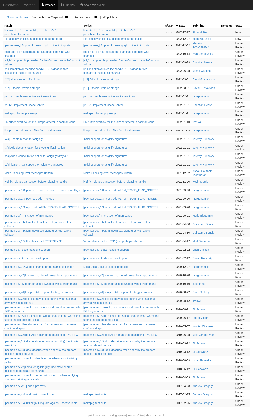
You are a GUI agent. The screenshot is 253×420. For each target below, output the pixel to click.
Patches (48, 5)
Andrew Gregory (203, 386)
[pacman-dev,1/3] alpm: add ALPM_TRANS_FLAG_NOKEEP (120, 190)
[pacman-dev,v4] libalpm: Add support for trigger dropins (38, 292)
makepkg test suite (95, 394)
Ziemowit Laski (202, 38)
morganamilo (201, 96)
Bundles (68, 5)
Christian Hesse (202, 62)
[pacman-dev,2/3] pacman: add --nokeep (29, 198)
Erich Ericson (201, 249)
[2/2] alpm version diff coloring (22, 79)
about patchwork (155, 415)
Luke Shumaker (202, 360)
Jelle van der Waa (204, 334)
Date (182, 25)
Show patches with (18, 17)
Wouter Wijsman (203, 326)
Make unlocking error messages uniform (29, 173)
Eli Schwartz (200, 309)
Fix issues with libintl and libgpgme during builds (33, 38)
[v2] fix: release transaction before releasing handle (35, 181)
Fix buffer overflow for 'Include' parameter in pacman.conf (39, 122)
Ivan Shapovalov (203, 53)
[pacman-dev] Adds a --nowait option (26, 258)
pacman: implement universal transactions (30, 96)
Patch (8, 25)
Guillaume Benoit (203, 224)
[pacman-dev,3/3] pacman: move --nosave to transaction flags (42, 190)
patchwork (94, 415)
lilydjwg (197, 300)
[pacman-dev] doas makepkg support (27, 249)
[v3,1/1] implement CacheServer (24, 105)
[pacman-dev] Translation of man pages (28, 215)
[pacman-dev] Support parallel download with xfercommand (40, 283)
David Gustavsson (204, 79)
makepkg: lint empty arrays (20, 113)
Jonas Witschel (202, 70)
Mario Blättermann (204, 215)
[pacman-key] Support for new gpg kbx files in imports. (37, 45)
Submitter (199, 25)
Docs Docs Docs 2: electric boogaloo (106, 266)
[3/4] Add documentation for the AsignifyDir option (34, 147)
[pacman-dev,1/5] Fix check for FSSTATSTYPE (33, 241)
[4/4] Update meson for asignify (23, 139)
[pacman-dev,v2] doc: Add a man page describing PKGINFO (41, 334)
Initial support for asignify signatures (105, 139)
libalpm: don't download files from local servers (32, 130)
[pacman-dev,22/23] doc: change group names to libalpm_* (40, 266)
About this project (92, 5)
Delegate (226, 25)
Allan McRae (200, 32)
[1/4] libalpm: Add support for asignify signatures (33, 164)
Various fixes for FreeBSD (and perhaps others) (112, 241)
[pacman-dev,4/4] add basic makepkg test (29, 394)
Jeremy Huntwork (203, 139)
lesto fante (199, 283)
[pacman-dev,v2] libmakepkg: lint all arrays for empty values (40, 275)
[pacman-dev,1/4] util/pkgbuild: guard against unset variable (40, 403)
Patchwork (11, 5)
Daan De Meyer (202, 292)
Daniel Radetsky (203, 258)
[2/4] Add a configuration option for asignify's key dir (35, 156)
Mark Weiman (201, 241)
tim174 (197, 122)
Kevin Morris (200, 181)
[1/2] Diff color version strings (101, 79)
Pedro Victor (200, 317)
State (238, 25)
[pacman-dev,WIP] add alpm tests (25, 386)
